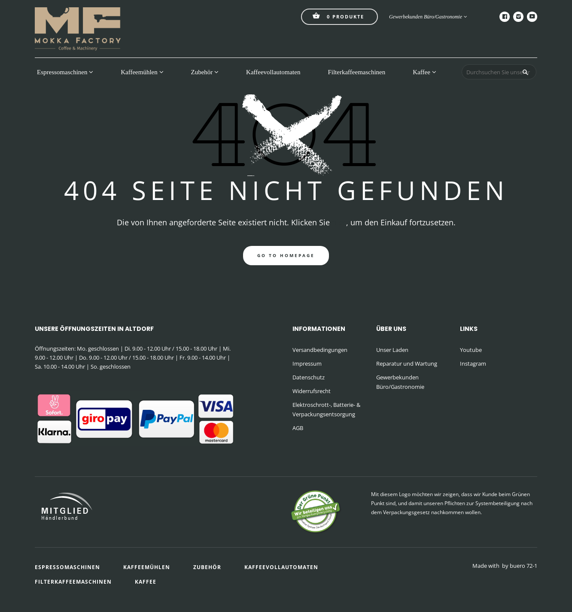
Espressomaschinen (65, 72)
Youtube (471, 350)
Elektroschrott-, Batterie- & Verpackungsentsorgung (326, 409)
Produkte (338, 16)
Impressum (307, 363)
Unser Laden (392, 350)
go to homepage (286, 255)
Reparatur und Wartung (406, 363)
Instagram (473, 363)
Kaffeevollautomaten (273, 72)
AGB (297, 428)
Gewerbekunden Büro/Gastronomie (428, 17)
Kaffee (424, 72)
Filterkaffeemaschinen (356, 72)
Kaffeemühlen (142, 72)
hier (339, 222)
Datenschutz (308, 377)
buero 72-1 (523, 566)
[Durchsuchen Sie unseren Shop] (499, 71)
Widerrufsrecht (311, 391)
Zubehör (205, 72)
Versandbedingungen (319, 350)
